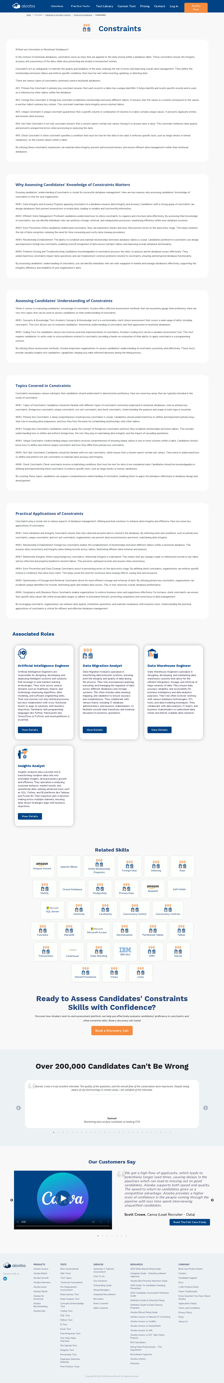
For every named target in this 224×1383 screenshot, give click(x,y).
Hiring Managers (101, 1289)
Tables (181, 931)
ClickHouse (72, 952)
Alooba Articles (138, 1358)
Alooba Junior (40, 1286)
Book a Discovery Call (112, 1031)
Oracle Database (72, 889)
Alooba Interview (41, 1282)
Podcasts (134, 1363)
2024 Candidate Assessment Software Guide (149, 1294)
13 (109, 1132)
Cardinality (105, 910)
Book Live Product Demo (190, 1268)
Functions (42, 931)
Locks (140, 973)
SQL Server (52, 910)
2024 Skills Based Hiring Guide (145, 1268)
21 (147, 1132)
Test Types (66, 1277)
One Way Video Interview (68, 1339)
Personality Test (68, 1354)
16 (123, 1132)
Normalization (125, 931)
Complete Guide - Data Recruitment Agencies (148, 1275)
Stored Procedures (85, 973)
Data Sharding (99, 952)
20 (142, 1132)
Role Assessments (69, 1268)
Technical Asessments (71, 1282)
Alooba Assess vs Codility (143, 1321)
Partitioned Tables (152, 931)
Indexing (156, 866)
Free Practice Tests (69, 1366)
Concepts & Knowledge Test (72, 1305)
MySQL (45, 889)
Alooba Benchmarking (40, 1305)
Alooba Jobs (39, 1310)
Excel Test (65, 1329)
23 (156, 1132)
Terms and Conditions (189, 1308)
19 (137, 1132)
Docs (180, 1282)
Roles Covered (100, 1303)
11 (100, 1132)
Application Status (187, 1303)
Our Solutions (100, 1280)
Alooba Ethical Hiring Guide (144, 1312)
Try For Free (196, 6)
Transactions (46, 952)
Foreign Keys (129, 866)
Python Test (66, 1320)
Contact (182, 1273)
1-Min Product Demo (188, 1286)
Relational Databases (83, 15)
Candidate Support (187, 1277)
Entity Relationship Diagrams (99, 866)
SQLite (178, 952)
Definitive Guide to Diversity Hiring (147, 1300)
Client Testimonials (187, 1291)
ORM (151, 952)
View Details (31, 730)
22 (151, 1132)
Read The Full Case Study (188, 1222)
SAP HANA (179, 889)
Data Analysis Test (69, 1298)
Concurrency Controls (168, 910)
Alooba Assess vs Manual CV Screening (150, 1316)
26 (170, 1132)
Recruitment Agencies (141, 1354)
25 (165, 1132)
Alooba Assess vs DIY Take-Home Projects (147, 1336)
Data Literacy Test (69, 1294)
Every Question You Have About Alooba (194, 1297)
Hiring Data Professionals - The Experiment (146, 1348)
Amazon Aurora (42, 866)
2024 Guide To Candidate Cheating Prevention (147, 1287)
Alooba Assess (40, 1268)
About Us (183, 1321)
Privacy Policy (185, 1312)
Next (204, 1106)
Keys (182, 866)
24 (161, 1132)
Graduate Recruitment (104, 1294)
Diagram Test (67, 1350)
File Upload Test (68, 1345)
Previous (17, 1106)
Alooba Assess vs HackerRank (145, 1325)
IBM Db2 (125, 952)
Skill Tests (65, 1273)
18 (133, 1132)
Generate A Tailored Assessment (103, 1270)
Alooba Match (40, 1273)
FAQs (181, 1317)
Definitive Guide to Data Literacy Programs (146, 1306)
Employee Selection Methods (70, 1361)
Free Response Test (70, 1333)
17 (128, 1132)
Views (114, 973)
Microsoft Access (97, 931)
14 (114, 1132)
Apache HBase (68, 867)
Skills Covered (100, 1308)
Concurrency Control (134, 910)
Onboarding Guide (102, 1285)
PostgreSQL (100, 889)
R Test (63, 1324)
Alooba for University (38, 1297)
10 (95, 1132)
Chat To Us (99, 1276)
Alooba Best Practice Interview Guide (148, 1280)
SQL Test (65, 1315)
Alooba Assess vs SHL (141, 1330)
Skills (28, 15)
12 (105, 1132)
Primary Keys (126, 889)
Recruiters (98, 1298)
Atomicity (78, 910)
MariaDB (69, 931)
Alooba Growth (41, 1277)
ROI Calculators (138, 1342)
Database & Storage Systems (58, 15)
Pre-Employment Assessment (68, 1288)
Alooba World (40, 1291)
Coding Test (66, 1310)
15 (119, 1132)
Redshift (153, 889)
